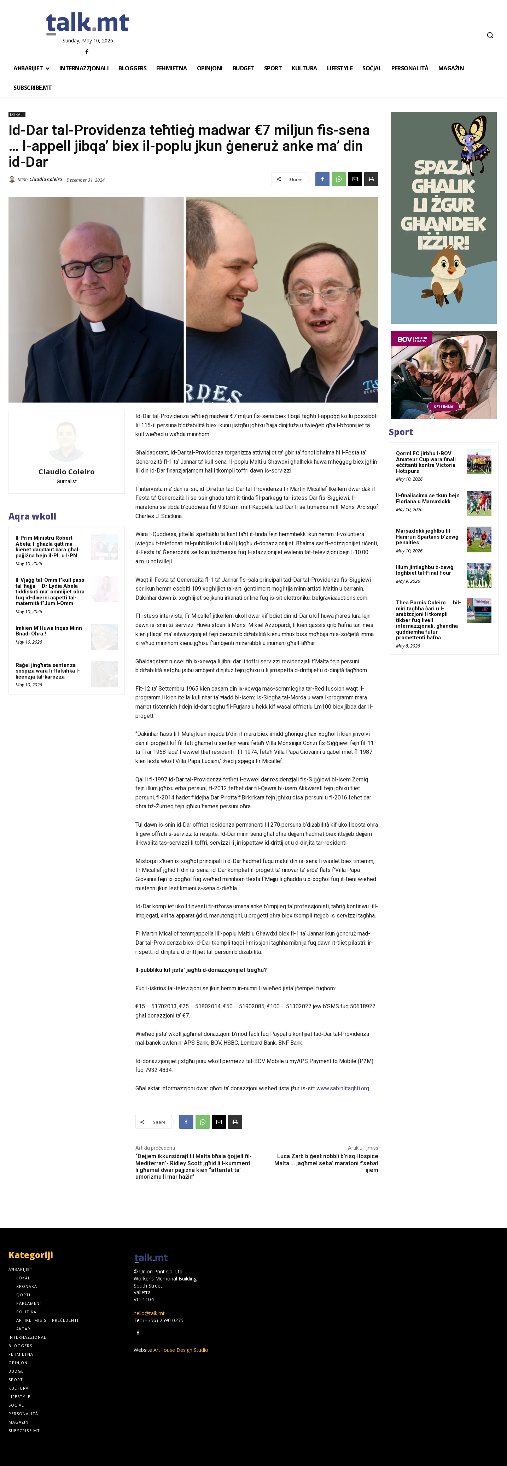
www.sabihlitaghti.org (342, 1088)
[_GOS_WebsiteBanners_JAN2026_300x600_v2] (444, 218)
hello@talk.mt (149, 1313)
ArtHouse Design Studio (180, 1350)
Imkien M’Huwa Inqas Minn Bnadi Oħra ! (49, 631)
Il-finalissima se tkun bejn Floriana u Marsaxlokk (428, 498)
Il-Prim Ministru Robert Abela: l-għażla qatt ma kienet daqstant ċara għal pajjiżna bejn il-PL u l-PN (47, 547)
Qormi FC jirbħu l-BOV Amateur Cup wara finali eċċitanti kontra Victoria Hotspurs (426, 462)
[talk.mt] (87, 24)
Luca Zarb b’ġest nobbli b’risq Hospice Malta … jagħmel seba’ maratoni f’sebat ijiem (326, 1163)
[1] (444, 375)
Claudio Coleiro (45, 179)
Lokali (16, 114)
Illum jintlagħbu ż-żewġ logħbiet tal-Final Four (425, 570)
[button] (490, 35)
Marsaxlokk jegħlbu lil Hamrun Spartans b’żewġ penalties (427, 537)
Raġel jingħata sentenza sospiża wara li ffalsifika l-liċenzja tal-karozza (48, 671)
